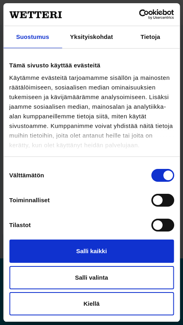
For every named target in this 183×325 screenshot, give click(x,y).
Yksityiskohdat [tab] (91, 36)
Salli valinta (91, 277)
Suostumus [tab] (32, 36)
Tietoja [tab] (150, 36)
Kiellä (91, 303)
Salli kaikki (91, 251)
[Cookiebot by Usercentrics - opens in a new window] (139, 14)
